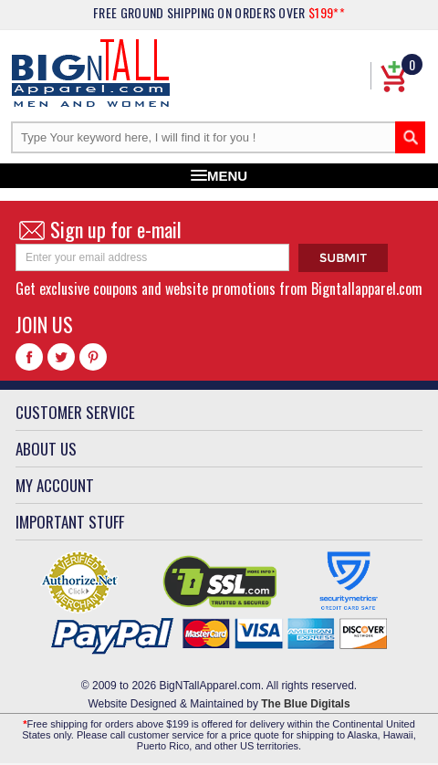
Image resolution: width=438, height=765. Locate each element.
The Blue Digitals (305, 703)
